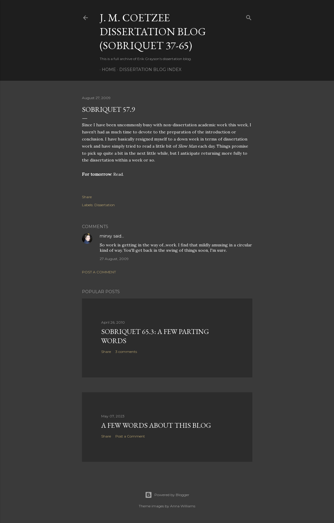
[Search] (248, 16)
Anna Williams (182, 506)
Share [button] (87, 197)
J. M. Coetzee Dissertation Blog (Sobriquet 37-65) (153, 31)
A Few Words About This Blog (156, 425)
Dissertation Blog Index (148, 69)
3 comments (126, 351)
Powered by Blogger (167, 494)
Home (107, 69)
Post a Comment (99, 272)
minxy (106, 236)
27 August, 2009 (114, 258)
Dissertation (104, 205)
